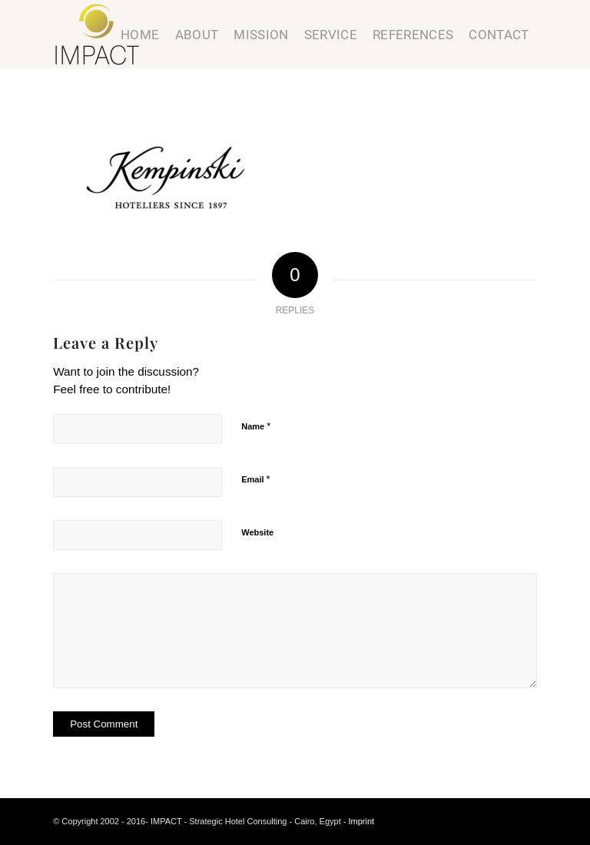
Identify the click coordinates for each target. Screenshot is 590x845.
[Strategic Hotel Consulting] (97, 34)
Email (255, 479)
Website (257, 532)
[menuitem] (140, 34)
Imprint (362, 821)
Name (255, 426)
